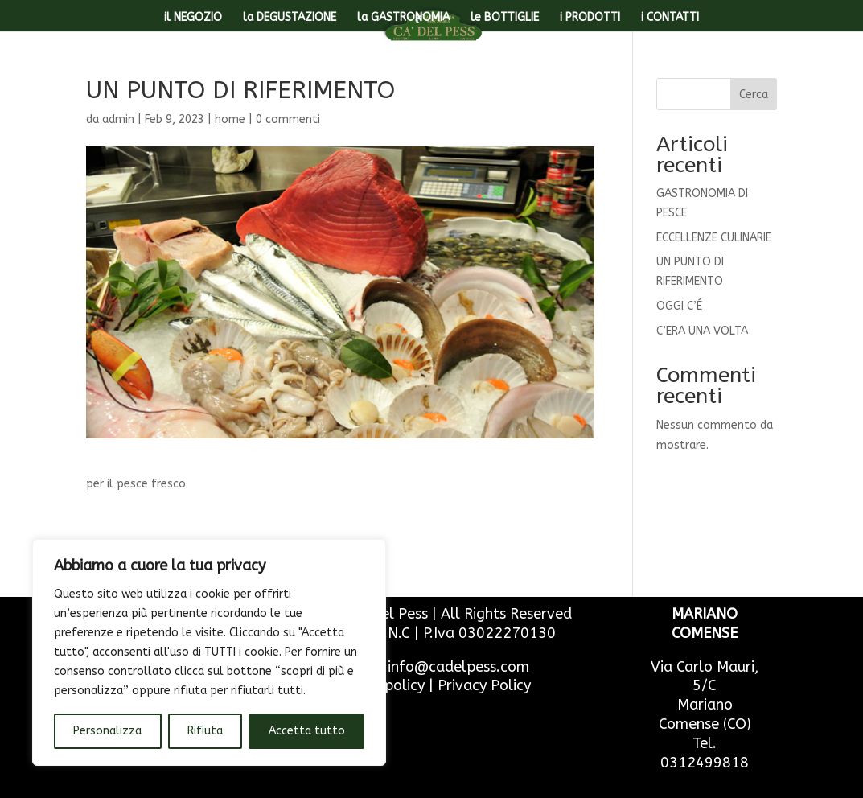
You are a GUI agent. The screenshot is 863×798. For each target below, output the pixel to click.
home (230, 119)
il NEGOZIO (193, 18)
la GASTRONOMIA (403, 18)
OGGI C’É (679, 306)
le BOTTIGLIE (505, 18)
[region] (209, 652)
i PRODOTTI (590, 18)
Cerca (753, 94)
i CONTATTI (670, 18)
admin (118, 119)
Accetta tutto (307, 731)
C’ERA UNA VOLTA (702, 331)
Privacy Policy (484, 685)
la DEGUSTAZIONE (289, 18)
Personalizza (107, 731)
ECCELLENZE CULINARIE (713, 238)
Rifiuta (205, 731)
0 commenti (288, 119)
